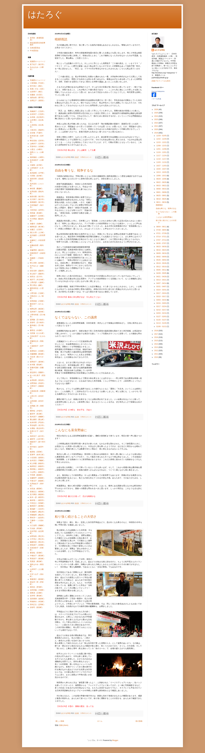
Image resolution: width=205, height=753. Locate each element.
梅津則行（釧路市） (37, 466)
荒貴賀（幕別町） (37, 561)
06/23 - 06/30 (161, 247)
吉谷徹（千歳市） (37, 133)
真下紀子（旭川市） (37, 64)
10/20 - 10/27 (161, 169)
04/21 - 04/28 (161, 277)
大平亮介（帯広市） (37, 539)
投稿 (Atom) (63, 725)
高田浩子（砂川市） (37, 436)
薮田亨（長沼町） (37, 414)
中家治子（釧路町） (37, 481)
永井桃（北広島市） (37, 117)
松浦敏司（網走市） (37, 512)
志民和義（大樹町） (37, 590)
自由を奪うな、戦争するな (74, 170)
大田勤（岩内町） (37, 176)
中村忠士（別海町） (37, 503)
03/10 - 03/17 (161, 297)
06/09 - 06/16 (161, 253)
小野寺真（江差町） (37, 293)
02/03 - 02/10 (161, 313)
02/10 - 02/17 (161, 310)
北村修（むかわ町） (37, 333)
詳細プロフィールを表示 (161, 81)
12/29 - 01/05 (161, 136)
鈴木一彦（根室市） (37, 497)
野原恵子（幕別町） (37, 559)
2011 (156, 354)
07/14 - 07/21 (161, 237)
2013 (156, 347)
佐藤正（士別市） (37, 230)
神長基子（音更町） (37, 545)
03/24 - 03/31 (161, 290)
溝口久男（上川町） (37, 233)
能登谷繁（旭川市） (37, 197)
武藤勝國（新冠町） (37, 354)
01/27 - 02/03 (161, 317)
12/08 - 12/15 (161, 146)
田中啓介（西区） (37, 86)
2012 (156, 351)
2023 (156, 119)
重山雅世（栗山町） (37, 420)
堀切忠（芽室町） (37, 587)
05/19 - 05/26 (161, 263)
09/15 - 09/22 (161, 186)
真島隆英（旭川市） (37, 202)
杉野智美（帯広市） (37, 536)
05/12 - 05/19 (161, 267)
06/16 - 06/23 (161, 250)
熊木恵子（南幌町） (37, 417)
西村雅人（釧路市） (37, 469)
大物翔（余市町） (37, 165)
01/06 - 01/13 (161, 327)
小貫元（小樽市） (37, 149)
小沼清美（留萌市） (37, 458)
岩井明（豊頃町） (37, 596)
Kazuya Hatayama (158, 91)
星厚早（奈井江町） (37, 455)
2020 (156, 129)
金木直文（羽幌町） (37, 460)
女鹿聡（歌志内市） (37, 428)
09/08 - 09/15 (161, 189)
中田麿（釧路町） (37, 475)
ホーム (99, 721)
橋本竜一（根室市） (37, 500)
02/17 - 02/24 (161, 306)
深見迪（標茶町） (37, 489)
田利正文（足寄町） (37, 605)
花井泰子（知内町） (37, 312)
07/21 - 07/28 (161, 233)
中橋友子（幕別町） (37, 556)
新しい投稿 (60, 721)
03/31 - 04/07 (161, 287)
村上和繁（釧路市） (37, 463)
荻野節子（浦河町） (37, 362)
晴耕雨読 (61, 39)
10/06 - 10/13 (161, 176)
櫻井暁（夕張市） (37, 411)
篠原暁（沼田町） (37, 452)
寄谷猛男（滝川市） (37, 425)
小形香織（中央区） (37, 83)
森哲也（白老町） (37, 330)
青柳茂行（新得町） (37, 579)
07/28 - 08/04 (161, 230)
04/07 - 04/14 (161, 283)
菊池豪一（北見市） (37, 509)
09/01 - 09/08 (161, 192)
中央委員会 (34, 51)
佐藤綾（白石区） (37, 95)
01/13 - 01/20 (161, 323)
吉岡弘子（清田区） (37, 101)
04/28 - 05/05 (161, 273)
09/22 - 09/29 (161, 182)
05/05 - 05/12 (161, 270)
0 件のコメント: (86, 157)
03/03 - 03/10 (161, 300)
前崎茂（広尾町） (37, 593)
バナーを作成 (156, 99)
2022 (156, 123)
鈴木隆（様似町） (37, 365)
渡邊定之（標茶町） (37, 492)
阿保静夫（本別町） (37, 602)
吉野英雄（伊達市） (37, 383)
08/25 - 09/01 (161, 196)
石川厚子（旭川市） (37, 199)
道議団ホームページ (37, 61)
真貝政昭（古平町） (37, 173)
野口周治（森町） (37, 285)
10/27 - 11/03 (161, 166)
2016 (156, 337)
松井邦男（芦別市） (37, 423)
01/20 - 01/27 (161, 320)
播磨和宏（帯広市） (37, 542)
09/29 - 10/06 (161, 179)
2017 (156, 334)
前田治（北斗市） (37, 277)
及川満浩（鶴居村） (37, 494)
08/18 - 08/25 (161, 199)
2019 (156, 133)
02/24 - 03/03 (161, 303)
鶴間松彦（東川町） (37, 227)
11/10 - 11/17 (161, 159)
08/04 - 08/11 (161, 227)
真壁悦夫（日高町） (37, 351)
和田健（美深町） (37, 213)
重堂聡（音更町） (37, 553)
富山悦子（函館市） (37, 274)
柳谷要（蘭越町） (37, 189)
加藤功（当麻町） (37, 224)
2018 (156, 331)
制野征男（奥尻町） (37, 309)
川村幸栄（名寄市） (37, 210)
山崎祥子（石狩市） (37, 144)
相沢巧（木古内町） (37, 280)
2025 (156, 113)
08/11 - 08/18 (161, 202)
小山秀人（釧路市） (37, 472)
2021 (156, 126)
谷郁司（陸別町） (37, 607)
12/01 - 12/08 (161, 149)
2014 (156, 344)
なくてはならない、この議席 (76, 317)
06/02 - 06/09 (161, 257)
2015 (156, 341)
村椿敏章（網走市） (37, 515)
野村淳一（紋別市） (37, 518)
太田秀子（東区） (37, 92)
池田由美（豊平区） (37, 98)
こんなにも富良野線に (71, 430)
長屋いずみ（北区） (37, 89)
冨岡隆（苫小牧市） (37, 320)
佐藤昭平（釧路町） (37, 478)
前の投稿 (139, 721)
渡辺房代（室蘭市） (37, 372)
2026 (156, 109)
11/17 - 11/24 (161, 156)
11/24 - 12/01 (161, 152)
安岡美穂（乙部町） (37, 301)
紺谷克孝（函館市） (37, 271)
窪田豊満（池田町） (37, 599)
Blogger (115, 740)
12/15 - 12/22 (161, 142)
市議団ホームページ (37, 80)
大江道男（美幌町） (37, 525)
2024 (156, 116)
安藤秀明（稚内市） (37, 250)
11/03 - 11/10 (161, 162)
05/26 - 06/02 (161, 260)
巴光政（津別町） (37, 528)
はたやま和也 (159, 50)
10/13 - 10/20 (161, 172)
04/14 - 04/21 (161, 280)
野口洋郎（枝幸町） (37, 263)
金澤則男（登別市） (37, 380)
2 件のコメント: (86, 503)
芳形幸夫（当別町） (37, 146)
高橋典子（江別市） (37, 111)
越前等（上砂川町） (37, 439)
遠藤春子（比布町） (37, 216)
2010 (156, 357)
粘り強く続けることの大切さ (76, 516)
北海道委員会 (35, 48)
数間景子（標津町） (37, 506)
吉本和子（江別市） (37, 114)
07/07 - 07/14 (161, 240)
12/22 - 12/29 (161, 139)
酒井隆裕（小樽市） (37, 157)
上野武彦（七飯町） (37, 282)
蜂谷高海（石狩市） (37, 141)
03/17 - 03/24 (161, 293)
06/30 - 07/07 (161, 243)
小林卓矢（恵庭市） (37, 130)
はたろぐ (45, 14)
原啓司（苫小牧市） (37, 323)
